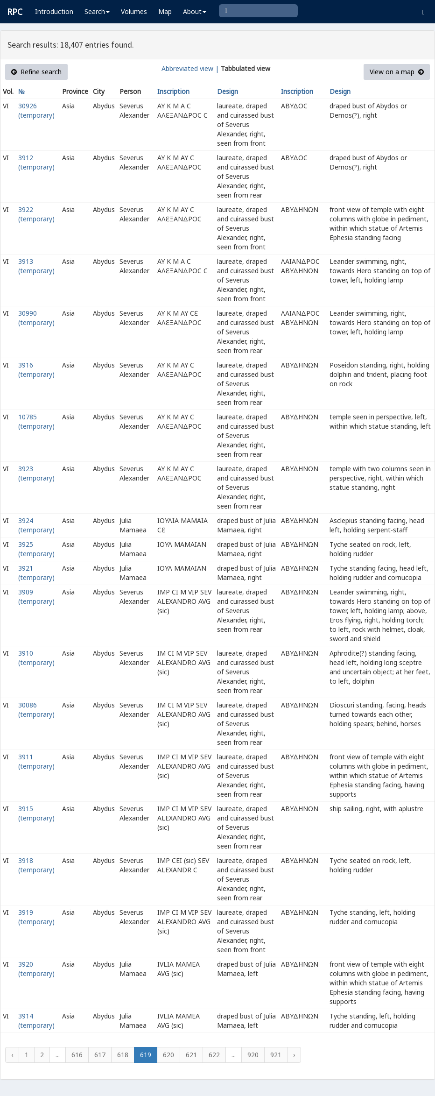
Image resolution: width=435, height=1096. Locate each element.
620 (168, 1054)
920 (253, 1054)
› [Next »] (294, 1054)
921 (275, 1054)
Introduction (54, 11)
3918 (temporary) (36, 865)
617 (99, 1054)
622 (214, 1054)
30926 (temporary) (36, 110)
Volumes (134, 11)
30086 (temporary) (36, 709)
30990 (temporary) (36, 318)
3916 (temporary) (36, 370)
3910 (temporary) (36, 658)
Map (165, 11)
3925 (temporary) (36, 549)
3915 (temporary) (36, 813)
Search (97, 11)
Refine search (36, 71)
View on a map (397, 71)
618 (122, 1054)
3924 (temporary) (36, 525)
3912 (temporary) (36, 162)
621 (191, 1054)
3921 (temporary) (36, 573)
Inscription (173, 91)
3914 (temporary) (36, 1020)
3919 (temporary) (36, 917)
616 (77, 1054)
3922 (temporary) (36, 214)
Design (227, 91)
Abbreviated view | (190, 68)
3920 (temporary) (36, 969)
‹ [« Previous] (12, 1054)
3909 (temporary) (36, 596)
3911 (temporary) (36, 761)
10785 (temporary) (36, 421)
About (194, 11)
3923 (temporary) (36, 473)
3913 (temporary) (36, 266)
